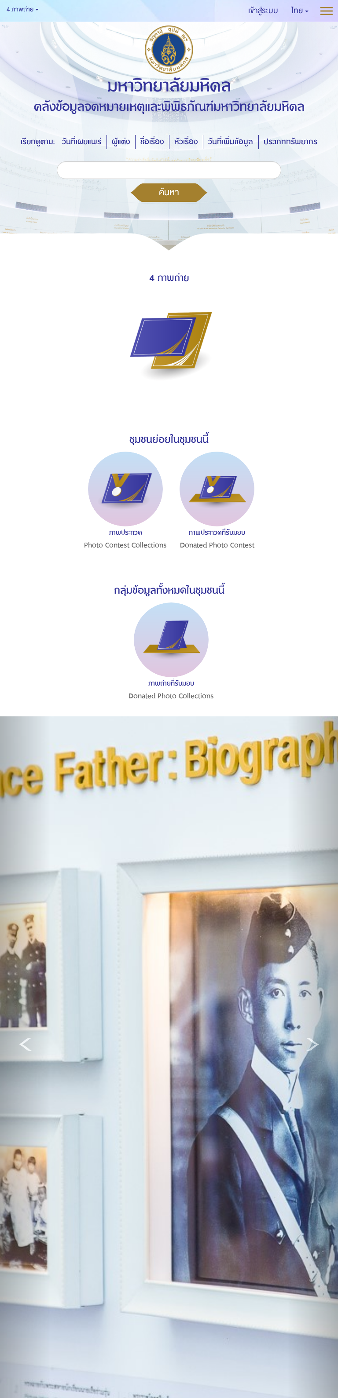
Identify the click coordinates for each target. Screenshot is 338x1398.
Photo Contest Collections (125, 545)
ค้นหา (169, 192)
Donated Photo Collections (171, 696)
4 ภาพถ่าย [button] (23, 9)
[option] (123, 519)
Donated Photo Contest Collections (217, 552)
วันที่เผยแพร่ (81, 142)
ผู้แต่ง (121, 142)
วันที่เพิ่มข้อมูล (230, 142)
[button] (300, 11)
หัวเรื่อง (186, 142)
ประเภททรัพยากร (290, 142)
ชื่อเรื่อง (152, 142)
